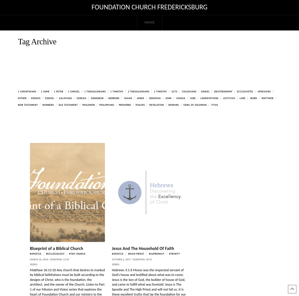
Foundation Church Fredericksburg (149, 7)
